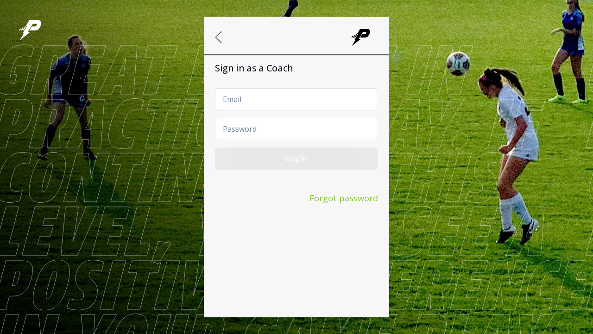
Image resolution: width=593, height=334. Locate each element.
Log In (296, 158)
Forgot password (343, 198)
